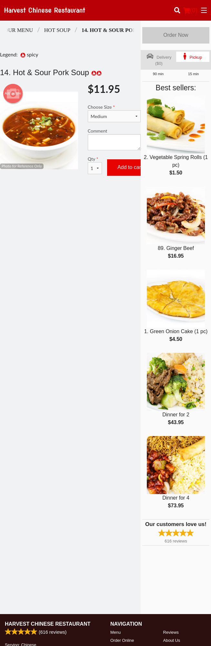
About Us (171, 640)
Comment (114, 139)
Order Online (122, 640)
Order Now (175, 35)
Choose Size (114, 113)
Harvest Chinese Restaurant (47, 624)
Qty (95, 165)
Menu (115, 632)
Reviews (171, 632)
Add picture (13, 93)
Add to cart (129, 167)
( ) (190, 10)
